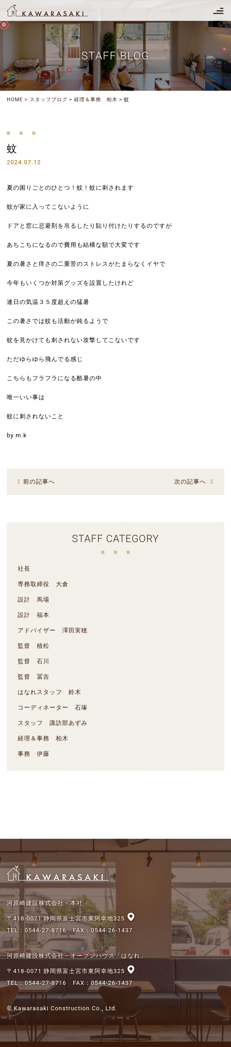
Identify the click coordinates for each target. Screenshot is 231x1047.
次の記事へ (190, 481)
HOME (15, 100)
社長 (24, 568)
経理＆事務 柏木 (96, 100)
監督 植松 (33, 645)
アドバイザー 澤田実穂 (53, 630)
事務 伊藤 (33, 753)
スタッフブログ (48, 100)
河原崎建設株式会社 (55, 10)
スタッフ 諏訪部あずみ (53, 722)
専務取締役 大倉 (43, 584)
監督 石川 (33, 661)
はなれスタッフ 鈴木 (49, 692)
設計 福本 (33, 615)
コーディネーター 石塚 (53, 707)
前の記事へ (39, 481)
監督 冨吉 (33, 676)
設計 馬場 (33, 599)
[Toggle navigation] (218, 10)
